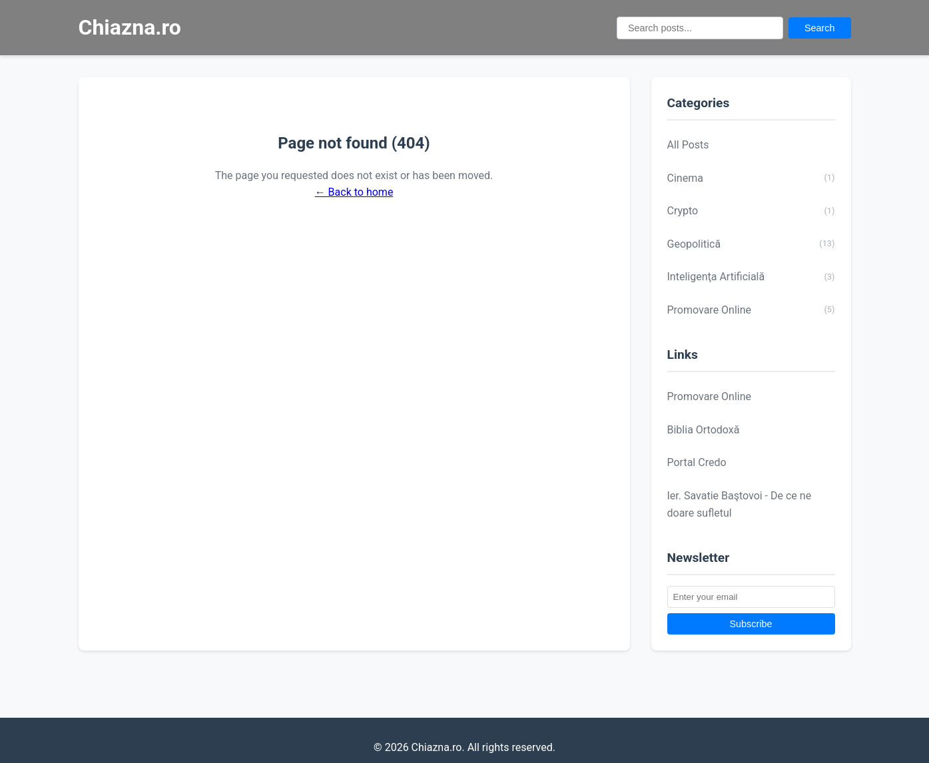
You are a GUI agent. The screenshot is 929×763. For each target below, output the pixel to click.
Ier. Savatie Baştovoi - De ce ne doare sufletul (739, 504)
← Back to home (354, 192)
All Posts (688, 144)
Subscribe (751, 624)
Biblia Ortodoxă (703, 429)
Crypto (751, 211)
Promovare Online (751, 309)
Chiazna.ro (130, 27)
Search (819, 28)
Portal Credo (697, 462)
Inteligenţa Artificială (751, 277)
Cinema (751, 177)
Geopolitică (751, 243)
